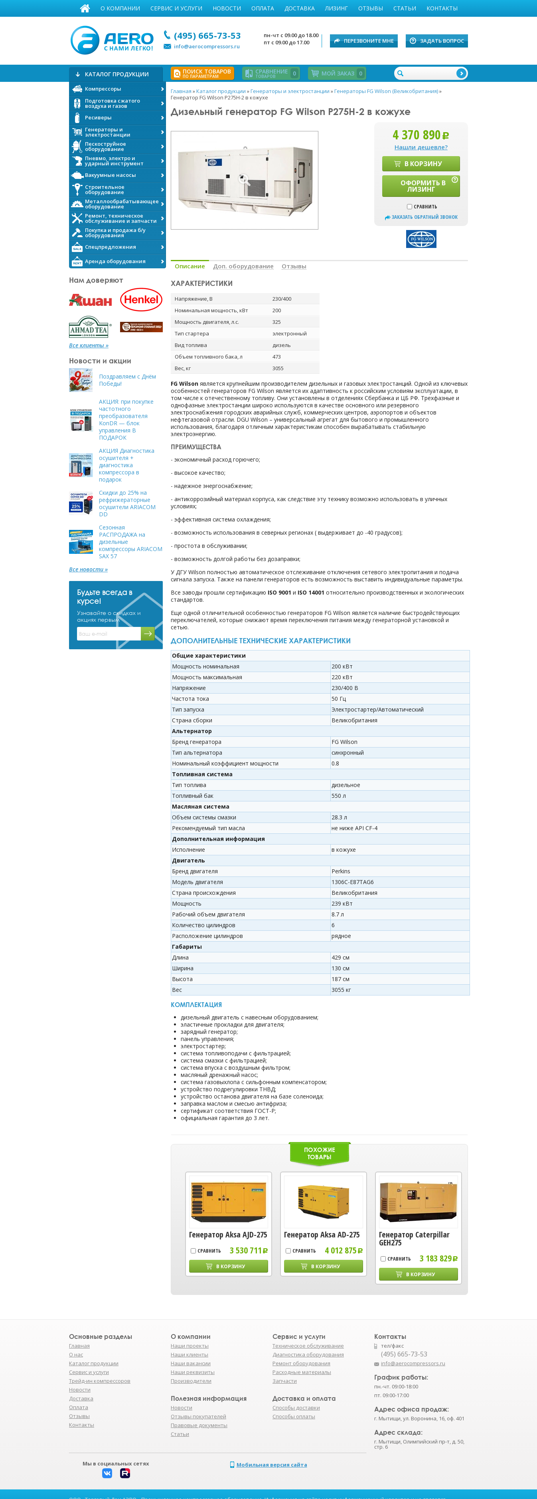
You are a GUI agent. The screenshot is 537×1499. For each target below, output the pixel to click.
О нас (76, 1354)
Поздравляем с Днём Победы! (127, 380)
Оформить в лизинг (423, 186)
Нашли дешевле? (421, 147)
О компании (120, 8)
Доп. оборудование (243, 266)
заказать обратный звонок (425, 217)
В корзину (423, 163)
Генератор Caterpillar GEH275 (414, 1239)
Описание (190, 266)
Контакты (442, 8)
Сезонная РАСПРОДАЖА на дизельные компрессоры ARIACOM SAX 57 (130, 542)
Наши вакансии (191, 1363)
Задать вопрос (442, 40)
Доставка (299, 8)
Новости (227, 8)
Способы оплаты (293, 1416)
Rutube (125, 1473)
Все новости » (88, 569)
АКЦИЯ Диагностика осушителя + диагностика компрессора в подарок (126, 465)
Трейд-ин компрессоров (99, 1380)
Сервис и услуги (176, 8)
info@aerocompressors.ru (207, 46)
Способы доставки (296, 1407)
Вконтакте (107, 1473)
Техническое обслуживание (308, 1345)
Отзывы (370, 8)
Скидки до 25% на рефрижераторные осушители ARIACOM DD (127, 503)
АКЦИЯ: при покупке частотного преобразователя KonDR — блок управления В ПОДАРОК (126, 419)
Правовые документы (199, 1425)
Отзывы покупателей (198, 1416)
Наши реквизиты (193, 1372)
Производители (191, 1380)
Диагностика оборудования (308, 1354)
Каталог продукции (93, 1363)
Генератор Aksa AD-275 (322, 1235)
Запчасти (284, 1380)
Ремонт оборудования (301, 1363)
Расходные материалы (301, 1372)
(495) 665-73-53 (207, 35)
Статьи (404, 8)
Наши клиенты (189, 1354)
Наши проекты (190, 1345)
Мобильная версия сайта (272, 1464)
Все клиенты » (89, 345)
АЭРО (114, 39)
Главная (85, 8)
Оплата (262, 8)
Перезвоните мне (369, 40)
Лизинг (336, 8)
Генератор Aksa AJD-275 (228, 1235)
